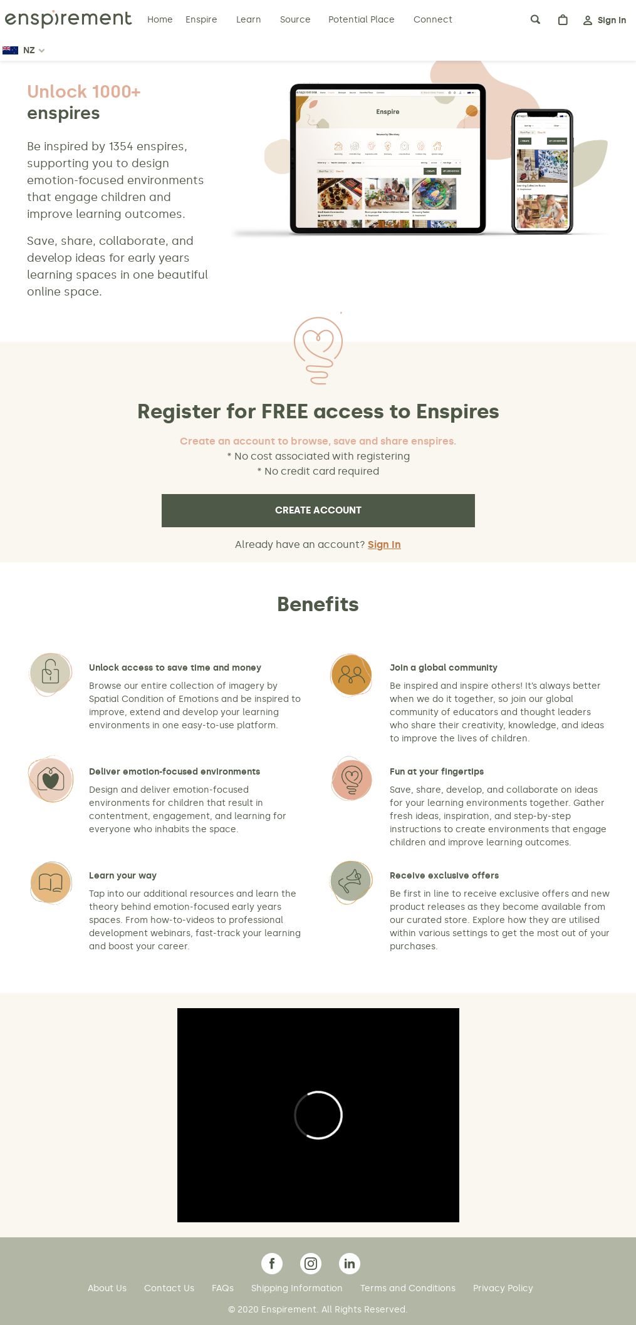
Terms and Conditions (409, 1288)
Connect (433, 19)
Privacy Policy (503, 1288)
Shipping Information (298, 1288)
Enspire (201, 19)
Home (161, 19)
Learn (250, 19)
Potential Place (361, 19)
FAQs (224, 1288)
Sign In (384, 544)
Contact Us (170, 1288)
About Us (108, 1288)
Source (295, 19)
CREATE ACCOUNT (318, 510)
